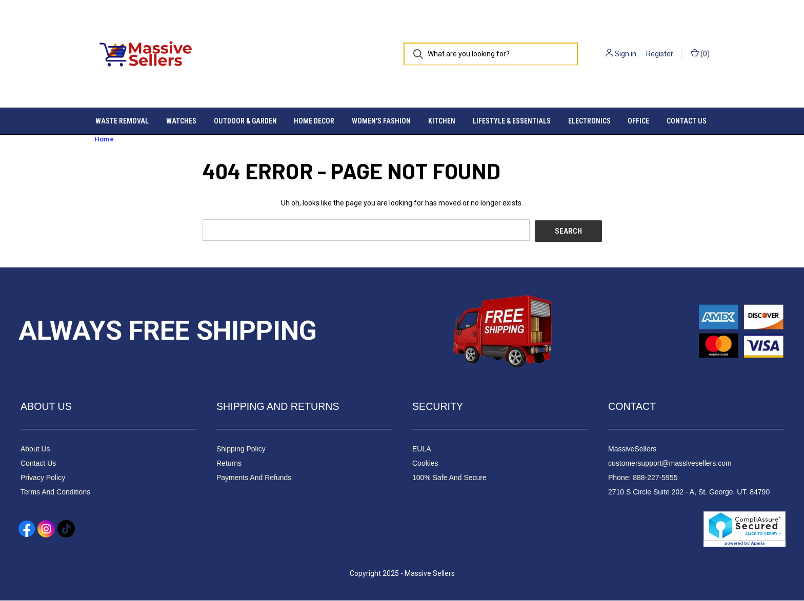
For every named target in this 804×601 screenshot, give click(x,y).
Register (659, 54)
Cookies (425, 464)
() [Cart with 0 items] (700, 53)
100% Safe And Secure (449, 478)
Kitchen (441, 121)
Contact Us (687, 121)
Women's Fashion (381, 121)
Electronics (589, 121)
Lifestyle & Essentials (512, 121)
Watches (181, 121)
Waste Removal (122, 121)
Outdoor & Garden (245, 121)
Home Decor (314, 121)
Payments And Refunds (253, 478)
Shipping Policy (241, 449)
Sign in (625, 54)
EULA (421, 449)
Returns (229, 464)
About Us (35, 449)
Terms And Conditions (55, 492)
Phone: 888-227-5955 (642, 478)
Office (638, 121)
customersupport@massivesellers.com (670, 464)
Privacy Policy (43, 478)
